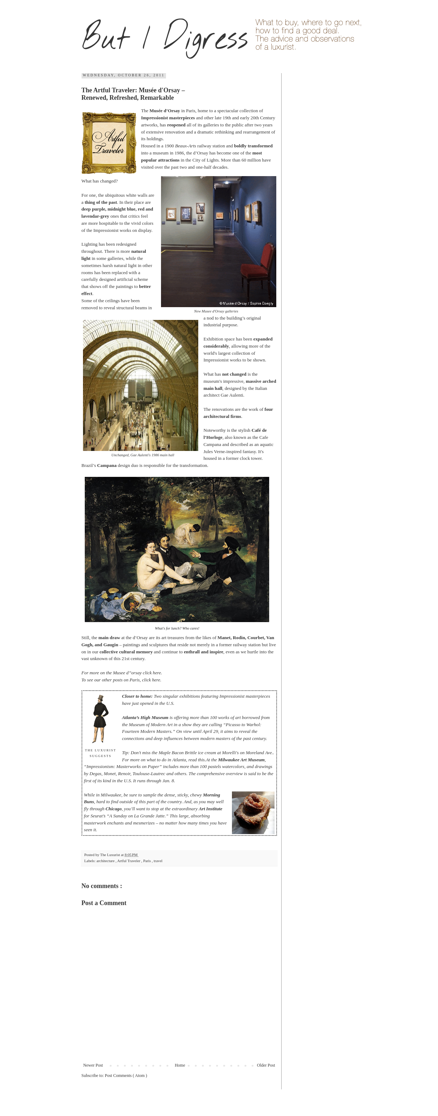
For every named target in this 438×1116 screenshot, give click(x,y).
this (201, 759)
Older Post (266, 1065)
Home (180, 1065)
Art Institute (210, 808)
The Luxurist (110, 855)
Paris (147, 861)
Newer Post (93, 1065)
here (157, 672)
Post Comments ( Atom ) (126, 1075)
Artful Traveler (129, 861)
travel (158, 861)
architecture (106, 861)
